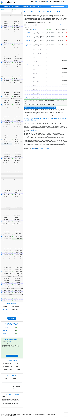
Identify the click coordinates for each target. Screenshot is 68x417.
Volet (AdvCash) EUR (7, 207)
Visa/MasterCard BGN (7, 271)
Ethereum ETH (6, 21)
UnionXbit (5, 309)
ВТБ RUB (5, 78)
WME (4, 179)
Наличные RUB (6, 92)
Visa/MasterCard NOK (7, 269)
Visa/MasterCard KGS (7, 267)
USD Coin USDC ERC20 (7, 128)
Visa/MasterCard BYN (7, 250)
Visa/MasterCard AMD (7, 252)
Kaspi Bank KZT (6, 80)
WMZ (4, 188)
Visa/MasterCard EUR (7, 236)
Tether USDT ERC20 (7, 33)
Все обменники (11, 318)
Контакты (39, 6)
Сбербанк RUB (6, 219)
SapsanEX (5, 330)
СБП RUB (5, 68)
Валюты (11, 6)
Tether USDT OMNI (7, 154)
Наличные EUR (6, 94)
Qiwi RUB (5, 181)
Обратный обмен (63, 24)
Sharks (4, 333)
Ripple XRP (5, 25)
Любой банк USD (7, 62)
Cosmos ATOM (6, 152)
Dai (4, 164)
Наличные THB (6, 286)
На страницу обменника (12, 355)
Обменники (17, 6)
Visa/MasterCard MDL (7, 254)
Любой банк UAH (7, 66)
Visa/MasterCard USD (7, 82)
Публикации (32, 6)
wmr (4, 296)
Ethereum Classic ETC (7, 156)
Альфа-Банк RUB (7, 221)
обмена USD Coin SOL (35, 130)
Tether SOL (5, 137)
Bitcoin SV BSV (6, 102)
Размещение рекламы (21, 414)
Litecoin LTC (6, 23)
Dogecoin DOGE (6, 29)
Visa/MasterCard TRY (7, 258)
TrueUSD (5, 145)
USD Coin (5, 139)
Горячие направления (17, 12)
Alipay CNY (5, 60)
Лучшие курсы (5, 6)
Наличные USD (6, 90)
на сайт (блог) (47, 148)
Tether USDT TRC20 (7, 122)
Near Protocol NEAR (7, 171)
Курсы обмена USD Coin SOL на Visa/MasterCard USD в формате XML (40, 107)
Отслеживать (54, 24)
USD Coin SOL (6, 143)
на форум (42, 148)
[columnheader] (25, 29)
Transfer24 (8, 341)
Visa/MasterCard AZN (7, 273)
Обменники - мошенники (50, 414)
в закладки (34, 148)
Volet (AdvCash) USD (7, 58)
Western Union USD (7, 290)
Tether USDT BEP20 (7, 38)
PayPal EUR (5, 198)
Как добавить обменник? (30, 414)
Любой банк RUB (7, 64)
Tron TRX (5, 42)
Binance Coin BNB (6, 147)
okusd (5, 298)
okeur (4, 300)
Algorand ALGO (6, 160)
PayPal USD (5, 56)
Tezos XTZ (5, 162)
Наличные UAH (6, 96)
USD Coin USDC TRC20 (7, 141)
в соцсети (38, 148)
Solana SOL (5, 47)
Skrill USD (5, 200)
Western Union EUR (7, 292)
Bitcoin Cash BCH (6, 100)
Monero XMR (6, 27)
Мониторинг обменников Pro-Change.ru (7, 415)
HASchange (5, 327)
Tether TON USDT (6, 40)
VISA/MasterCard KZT (7, 248)
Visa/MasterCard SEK (7, 260)
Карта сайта (3, 414)
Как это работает (24, 6)
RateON (5, 315)
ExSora (5, 312)
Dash (4, 31)
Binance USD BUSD (7, 158)
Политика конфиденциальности (40, 414)
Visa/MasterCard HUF (7, 256)
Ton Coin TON (6, 49)
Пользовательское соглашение (11, 414)
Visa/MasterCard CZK (7, 265)
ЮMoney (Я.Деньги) (7, 190)
